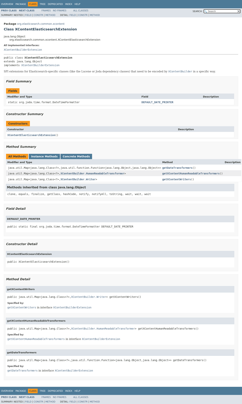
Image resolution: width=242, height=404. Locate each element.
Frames (46, 10)
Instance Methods (44, 156)
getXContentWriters (176, 179)
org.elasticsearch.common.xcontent (40, 23)
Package (21, 4)
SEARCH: (198, 11)
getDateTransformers (177, 167)
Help (77, 4)
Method (50, 15)
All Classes (80, 10)
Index (68, 4)
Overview (7, 4)
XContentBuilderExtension (23, 49)
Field (28, 15)
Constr (38, 15)
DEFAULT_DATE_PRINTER (157, 102)
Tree (43, 4)
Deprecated (55, 4)
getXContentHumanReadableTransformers (191, 173)
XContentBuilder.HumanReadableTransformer (92, 173)
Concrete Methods (76, 156)
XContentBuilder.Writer (77, 179)
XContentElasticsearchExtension (31, 135)
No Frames (59, 10)
